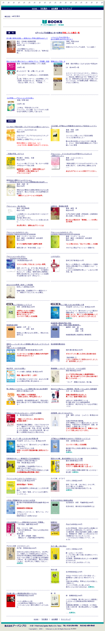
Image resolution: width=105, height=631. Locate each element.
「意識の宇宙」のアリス (15, 154)
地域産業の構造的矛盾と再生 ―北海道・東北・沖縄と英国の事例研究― (66, 324)
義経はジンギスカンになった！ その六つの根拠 (23, 413)
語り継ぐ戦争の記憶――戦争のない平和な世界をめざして (27, 38)
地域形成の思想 (12, 325)
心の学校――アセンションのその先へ (20, 98)
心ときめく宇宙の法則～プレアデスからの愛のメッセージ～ (27, 127)
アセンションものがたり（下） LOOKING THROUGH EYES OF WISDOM (65, 233)
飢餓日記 (54, 522)
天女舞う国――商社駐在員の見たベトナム (21, 593)
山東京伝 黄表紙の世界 (59, 206)
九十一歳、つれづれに (59, 546)
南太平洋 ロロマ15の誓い (16, 368)
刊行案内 (43, 9)
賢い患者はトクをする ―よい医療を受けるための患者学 (27, 389)
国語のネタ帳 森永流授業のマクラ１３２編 (66, 458)
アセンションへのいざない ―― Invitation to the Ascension (16, 257)
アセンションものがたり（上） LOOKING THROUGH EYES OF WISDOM (21, 233)
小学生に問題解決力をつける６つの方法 (20, 500)
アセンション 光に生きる (16, 206)
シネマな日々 (55, 256)
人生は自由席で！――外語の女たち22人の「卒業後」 (25, 522)
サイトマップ (67, 9)
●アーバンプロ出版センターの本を (57, 33)
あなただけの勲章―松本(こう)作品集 (19, 285)
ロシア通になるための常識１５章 (72, 305)
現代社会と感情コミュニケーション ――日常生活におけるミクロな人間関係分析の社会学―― (27, 181)
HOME (34, 9)
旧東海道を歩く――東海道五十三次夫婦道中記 (23, 458)
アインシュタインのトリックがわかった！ (21, 478)
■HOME (7, 16)
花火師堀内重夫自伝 (58, 344)
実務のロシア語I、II (58, 61)
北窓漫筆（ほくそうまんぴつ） (62, 413)
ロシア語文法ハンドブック (19, 305)
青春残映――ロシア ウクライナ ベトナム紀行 (68, 368)
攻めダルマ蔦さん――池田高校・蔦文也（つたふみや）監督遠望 (74, 389)
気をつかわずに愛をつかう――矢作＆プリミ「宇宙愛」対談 (27, 61)
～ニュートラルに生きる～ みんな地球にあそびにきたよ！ (62, 38)
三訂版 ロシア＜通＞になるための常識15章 (22, 438)
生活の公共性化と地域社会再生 (62, 500)
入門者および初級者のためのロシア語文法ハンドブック (70, 438)
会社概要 (54, 9)
